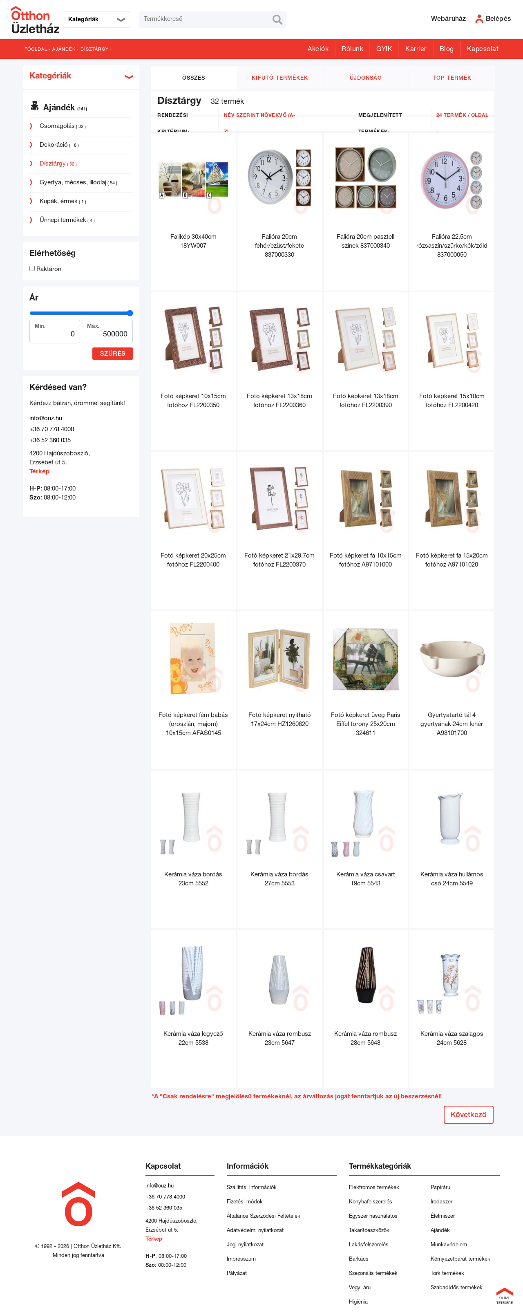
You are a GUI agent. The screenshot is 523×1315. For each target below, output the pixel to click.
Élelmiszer (443, 1216)
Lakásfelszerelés (369, 1245)
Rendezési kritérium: (173, 123)
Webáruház (448, 19)
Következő (469, 1115)
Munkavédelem (449, 1245)
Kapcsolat (483, 50)
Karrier (416, 50)
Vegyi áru (360, 1288)
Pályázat (237, 1274)
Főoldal (36, 49)
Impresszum (241, 1259)
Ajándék (64, 49)
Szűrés (113, 354)
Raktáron (45, 270)
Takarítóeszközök (369, 1231)
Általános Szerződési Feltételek (263, 1216)
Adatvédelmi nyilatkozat (257, 1231)
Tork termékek (447, 1274)
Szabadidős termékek (457, 1288)
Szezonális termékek (373, 1274)
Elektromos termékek (374, 1188)
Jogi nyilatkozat (245, 1245)
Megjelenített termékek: (380, 123)
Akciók (318, 50)
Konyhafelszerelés (370, 1202)
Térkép (39, 472)
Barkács (359, 1259)
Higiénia (358, 1302)
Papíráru (440, 1188)
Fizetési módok (245, 1202)
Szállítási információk (252, 1188)
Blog (447, 50)
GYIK (384, 50)
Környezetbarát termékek (460, 1259)
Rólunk (352, 50)
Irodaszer (441, 1202)
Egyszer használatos (373, 1216)
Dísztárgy (94, 49)
